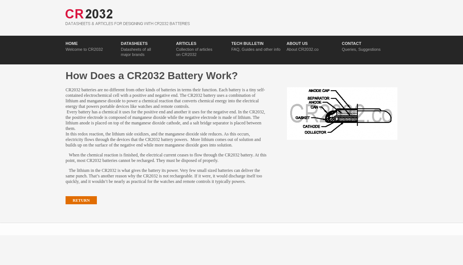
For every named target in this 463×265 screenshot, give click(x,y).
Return (81, 200)
